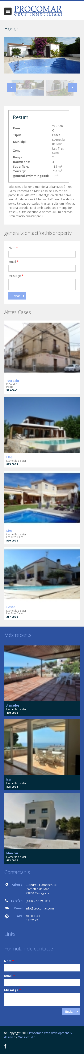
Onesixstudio (26, 1037)
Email (13, 262)
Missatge (15, 276)
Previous (11, 87)
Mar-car (12, 853)
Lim (9, 531)
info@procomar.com (40, 908)
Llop (9, 457)
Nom (13, 248)
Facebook (5, 1046)
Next (72, 87)
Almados (13, 705)
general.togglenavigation (8, 11)
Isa (8, 779)
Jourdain (12, 380)
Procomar (36, 1033)
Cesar (10, 607)
